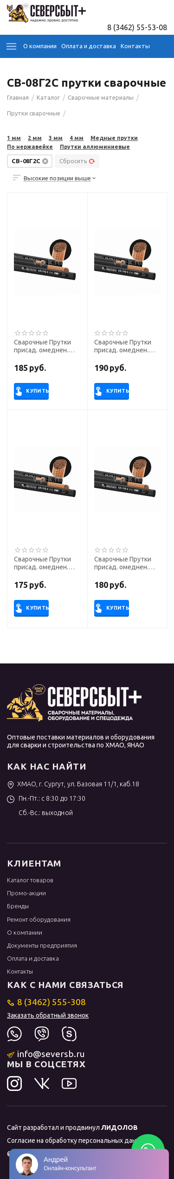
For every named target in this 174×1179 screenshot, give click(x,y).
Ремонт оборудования (39, 919)
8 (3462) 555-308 (46, 1002)
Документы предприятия (42, 945)
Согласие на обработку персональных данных (77, 1140)
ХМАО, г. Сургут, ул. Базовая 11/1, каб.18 (73, 784)
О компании (40, 46)
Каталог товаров (30, 880)
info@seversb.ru (46, 1054)
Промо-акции (26, 893)
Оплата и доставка (88, 46)
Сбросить (77, 161)
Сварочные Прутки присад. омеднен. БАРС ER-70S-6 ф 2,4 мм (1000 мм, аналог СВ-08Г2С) (125, 563)
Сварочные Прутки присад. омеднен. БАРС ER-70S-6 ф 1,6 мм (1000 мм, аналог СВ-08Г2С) (125, 346)
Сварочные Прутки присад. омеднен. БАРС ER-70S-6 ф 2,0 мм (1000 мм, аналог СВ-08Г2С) (45, 346)
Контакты (135, 46)
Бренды (18, 906)
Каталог (11, 46)
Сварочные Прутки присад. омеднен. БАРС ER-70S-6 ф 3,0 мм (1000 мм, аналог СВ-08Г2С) (45, 563)
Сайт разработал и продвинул (72, 1127)
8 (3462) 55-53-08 (137, 27)
